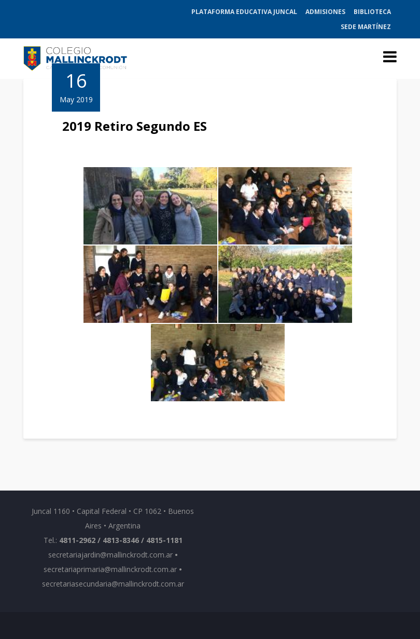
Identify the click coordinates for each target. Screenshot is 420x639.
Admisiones (325, 11)
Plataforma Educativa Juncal (244, 11)
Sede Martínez (366, 26)
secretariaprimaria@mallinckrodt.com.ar (110, 569)
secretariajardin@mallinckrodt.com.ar (110, 555)
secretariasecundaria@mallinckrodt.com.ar (113, 584)
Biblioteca (372, 11)
